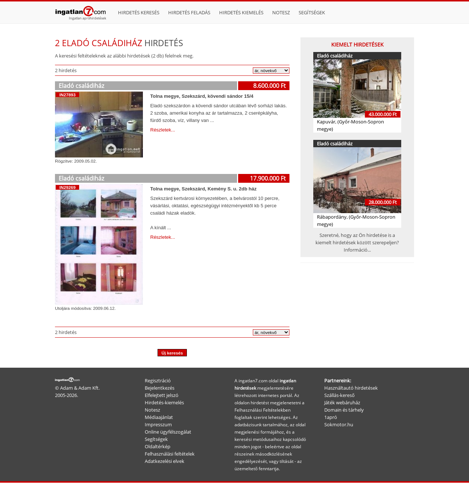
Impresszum (158, 424)
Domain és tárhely (344, 410)
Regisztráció (158, 380)
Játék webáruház (342, 402)
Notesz (281, 12)
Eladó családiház (81, 86)
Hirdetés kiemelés (241, 12)
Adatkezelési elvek (164, 461)
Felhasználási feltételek (170, 453)
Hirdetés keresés (138, 12)
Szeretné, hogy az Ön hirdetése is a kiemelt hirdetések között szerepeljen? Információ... (357, 242)
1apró (330, 417)
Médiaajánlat (159, 417)
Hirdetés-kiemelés (164, 402)
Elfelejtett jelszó (161, 395)
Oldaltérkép (157, 446)
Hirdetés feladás (189, 12)
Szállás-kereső (339, 395)
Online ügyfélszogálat (168, 431)
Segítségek (312, 12)
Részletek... (162, 130)
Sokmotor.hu (338, 424)
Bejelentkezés (159, 388)
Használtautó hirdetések (351, 388)
